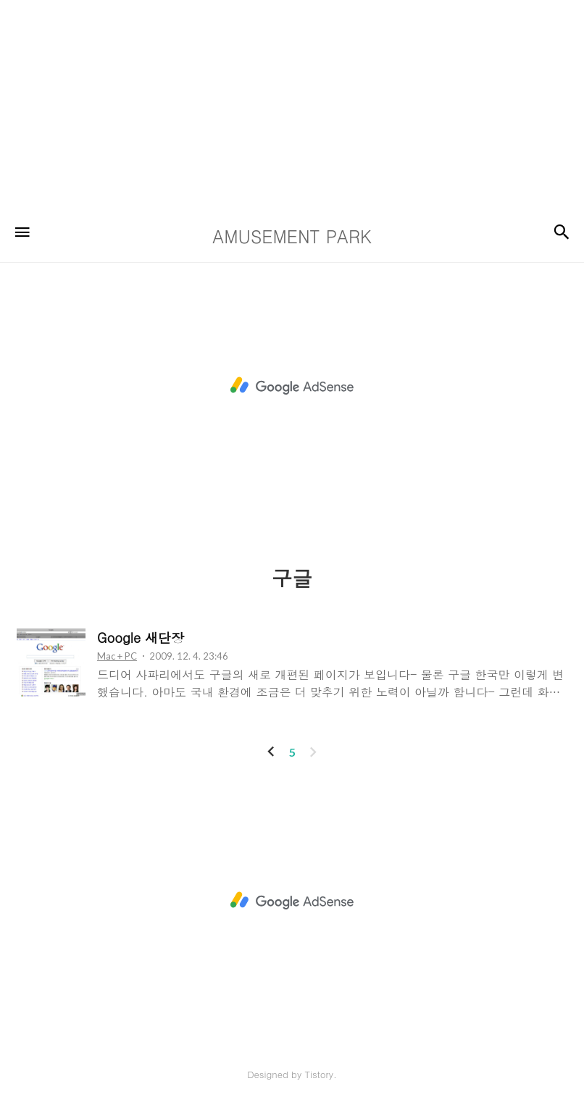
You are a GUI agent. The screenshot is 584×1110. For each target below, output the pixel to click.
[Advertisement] (286, 101)
